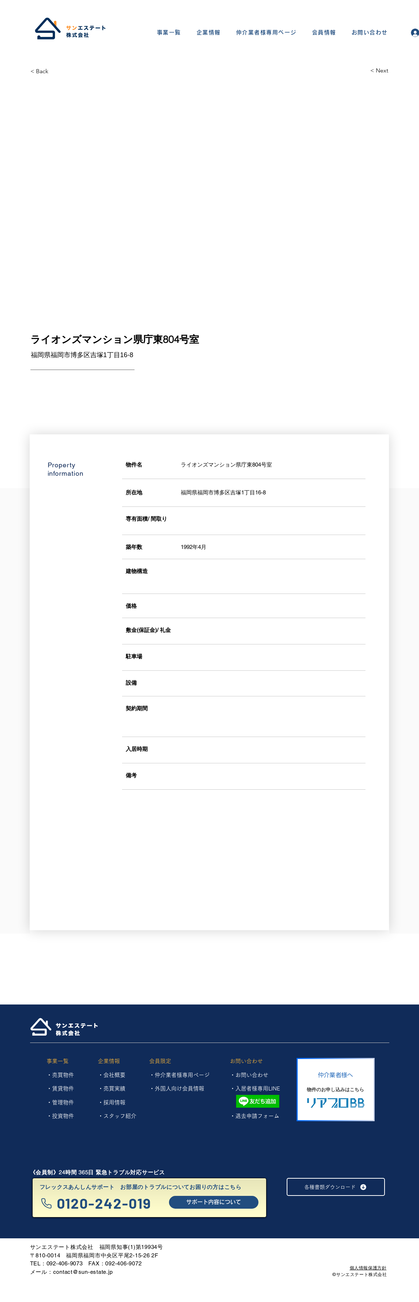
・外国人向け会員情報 (176, 1088)
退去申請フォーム (257, 1116)
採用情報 (114, 1102)
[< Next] (362, 70)
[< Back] (56, 71)
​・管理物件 (60, 1102)
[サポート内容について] (213, 1202)
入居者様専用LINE (257, 1088)
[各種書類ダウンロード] (336, 1187)
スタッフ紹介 (119, 1116)
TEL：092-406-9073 (56, 1263)
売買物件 (63, 1075)
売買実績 (114, 1088)
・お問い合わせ (249, 1075)
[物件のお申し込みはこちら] (336, 1089)
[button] (169, 32)
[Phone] (46, 1203)
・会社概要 (111, 1075)
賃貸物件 (63, 1088)
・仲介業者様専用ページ (179, 1075)
